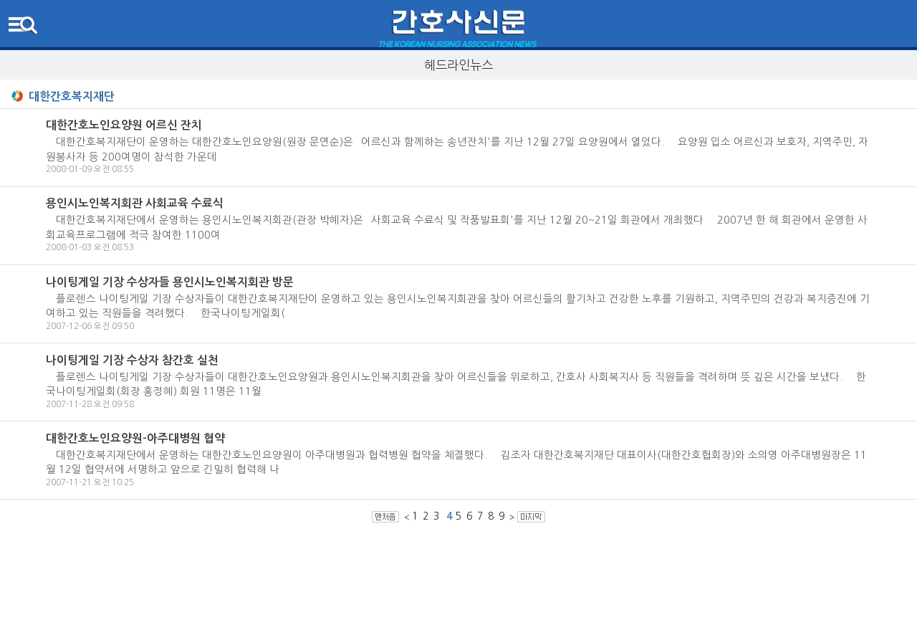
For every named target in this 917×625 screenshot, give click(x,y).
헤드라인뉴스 (458, 65)
